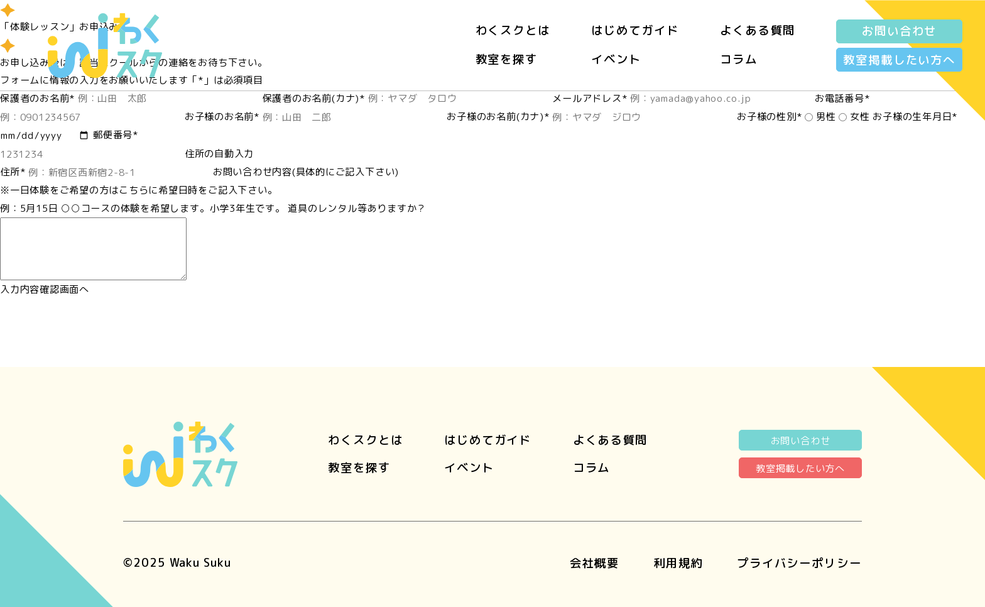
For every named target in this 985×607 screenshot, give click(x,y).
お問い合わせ (899, 31)
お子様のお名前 (222, 116)
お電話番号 (842, 98)
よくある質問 (757, 30)
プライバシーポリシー (799, 563)
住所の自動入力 (219, 153)
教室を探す (507, 59)
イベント (616, 59)
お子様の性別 (769, 116)
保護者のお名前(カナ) (314, 98)
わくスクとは (513, 30)
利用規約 (678, 563)
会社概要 (595, 563)
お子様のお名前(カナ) (498, 116)
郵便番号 (115, 134)
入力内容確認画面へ (44, 289)
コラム (739, 59)
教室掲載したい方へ (899, 60)
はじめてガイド (634, 30)
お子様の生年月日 (915, 116)
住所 (12, 171)
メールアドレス (589, 98)
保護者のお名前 (37, 98)
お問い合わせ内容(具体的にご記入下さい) (306, 171)
